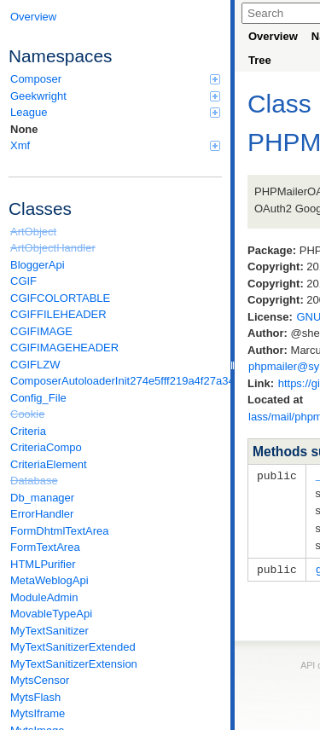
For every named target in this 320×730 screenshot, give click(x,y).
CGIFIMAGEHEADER (64, 347)
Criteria (28, 431)
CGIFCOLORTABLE (60, 298)
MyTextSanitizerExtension (73, 664)
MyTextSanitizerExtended (73, 646)
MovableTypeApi (51, 613)
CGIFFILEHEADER (58, 314)
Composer (115, 78)
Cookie (27, 414)
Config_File (38, 397)
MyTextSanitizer (49, 630)
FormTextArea (45, 547)
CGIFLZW (35, 364)
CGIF (23, 281)
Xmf (115, 145)
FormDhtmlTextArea (59, 530)
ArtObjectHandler (53, 247)
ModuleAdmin (44, 597)
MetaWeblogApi (49, 580)
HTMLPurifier (43, 564)
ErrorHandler (41, 513)
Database (34, 480)
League (115, 112)
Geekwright (115, 96)
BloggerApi (37, 264)
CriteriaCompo (46, 447)
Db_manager (42, 497)
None (24, 129)
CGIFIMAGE (41, 331)
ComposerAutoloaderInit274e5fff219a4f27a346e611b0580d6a (116, 380)
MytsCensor (39, 680)
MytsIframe (37, 713)
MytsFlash (35, 697)
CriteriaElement (48, 464)
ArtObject (33, 231)
